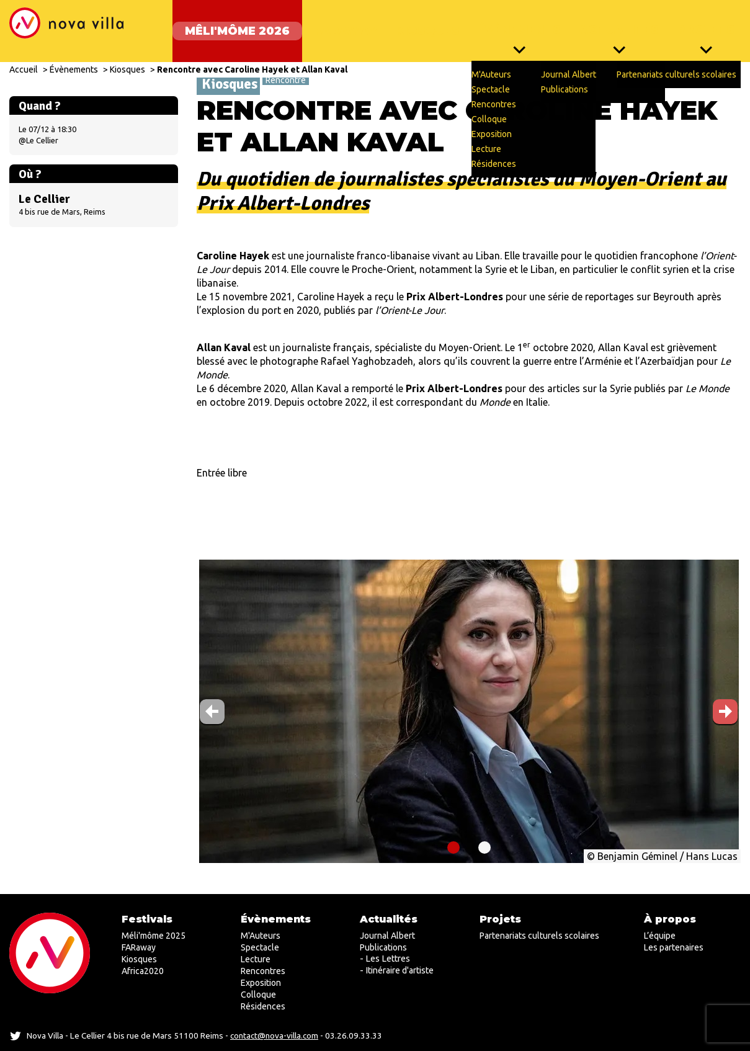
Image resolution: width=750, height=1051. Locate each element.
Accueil (23, 57)
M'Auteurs (260, 935)
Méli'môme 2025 (153, 935)
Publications (383, 947)
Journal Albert (387, 935)
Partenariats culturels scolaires (539, 935)
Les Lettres (387, 959)
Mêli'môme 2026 (224, 25)
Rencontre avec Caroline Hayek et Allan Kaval (252, 57)
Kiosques (418, 25)
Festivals (147, 919)
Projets (705, 25)
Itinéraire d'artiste (399, 970)
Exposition (261, 982)
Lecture (255, 959)
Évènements (513, 25)
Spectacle (260, 947)
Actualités (616, 25)
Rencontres (263, 971)
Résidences (263, 1006)
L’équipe (660, 935)
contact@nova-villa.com (274, 1035)
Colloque (258, 994)
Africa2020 (143, 971)
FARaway (333, 25)
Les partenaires (673, 947)
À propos (670, 919)
